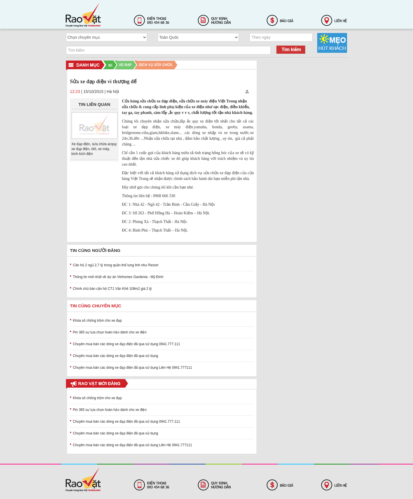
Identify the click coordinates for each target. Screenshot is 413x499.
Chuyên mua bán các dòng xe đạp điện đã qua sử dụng (115, 356)
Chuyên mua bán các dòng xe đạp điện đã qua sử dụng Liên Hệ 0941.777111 (132, 368)
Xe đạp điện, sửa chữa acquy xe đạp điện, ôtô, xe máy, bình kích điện (94, 149)
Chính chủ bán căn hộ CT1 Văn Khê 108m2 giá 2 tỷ (112, 289)
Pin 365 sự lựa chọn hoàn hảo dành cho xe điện (110, 332)
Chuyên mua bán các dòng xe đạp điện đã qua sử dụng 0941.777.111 (126, 344)
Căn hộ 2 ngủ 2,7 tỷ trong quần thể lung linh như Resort (115, 265)
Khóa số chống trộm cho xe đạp (97, 321)
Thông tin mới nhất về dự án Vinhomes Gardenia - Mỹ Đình (118, 277)
